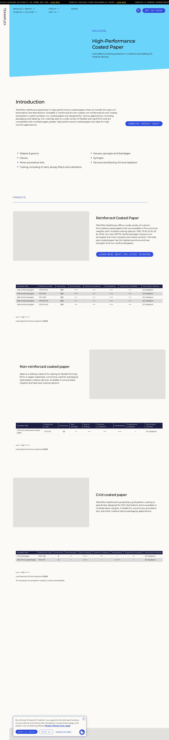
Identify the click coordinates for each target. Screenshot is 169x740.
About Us (54, 12)
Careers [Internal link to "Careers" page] (74, 9)
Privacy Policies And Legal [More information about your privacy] (57, 726)
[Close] (84, 719)
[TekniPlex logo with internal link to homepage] (5, 16)
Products (54, 9)
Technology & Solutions (25, 12)
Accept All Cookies (26, 732)
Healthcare (99, 30)
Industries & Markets (24, 9)
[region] (49, 726)
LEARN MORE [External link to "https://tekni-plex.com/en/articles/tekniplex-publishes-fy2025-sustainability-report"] (126, 2)
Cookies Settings (63, 732)
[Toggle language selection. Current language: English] (4, 732)
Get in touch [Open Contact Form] (153, 10)
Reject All (46, 732)
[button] (82, 732)
